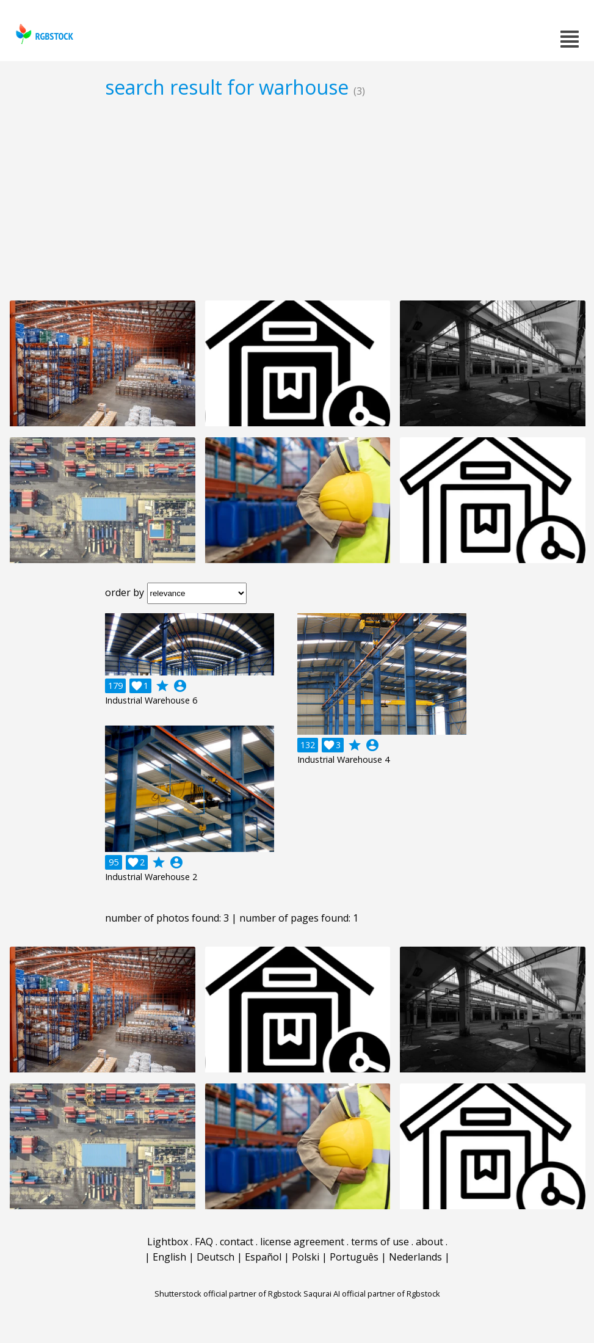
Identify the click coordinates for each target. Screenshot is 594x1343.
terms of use (380, 1241)
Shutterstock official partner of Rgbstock (228, 1293)
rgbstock (43, 34)
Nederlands (415, 1257)
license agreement (302, 1241)
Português (354, 1257)
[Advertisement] (297, 199)
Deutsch (215, 1257)
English (169, 1257)
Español (263, 1257)
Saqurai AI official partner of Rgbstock (371, 1293)
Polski (305, 1257)
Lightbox (167, 1241)
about (429, 1241)
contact (236, 1241)
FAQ (204, 1241)
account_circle (180, 686)
